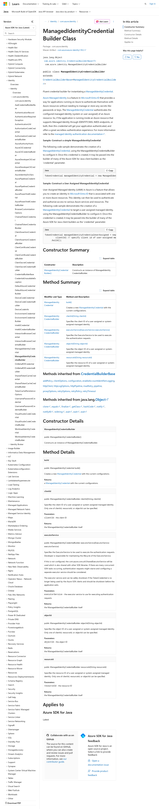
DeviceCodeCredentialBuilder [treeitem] (25, 279)
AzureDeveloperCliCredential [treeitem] (25, 136)
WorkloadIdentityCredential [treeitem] (25, 406)
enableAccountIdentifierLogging (98, 380)
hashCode (88, 406)
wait (68, 411)
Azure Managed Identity (55, 97)
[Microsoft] (5, 4)
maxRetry (88, 385)
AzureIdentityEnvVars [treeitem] (24, 149)
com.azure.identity (68, 21)
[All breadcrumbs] (45, 21)
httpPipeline (76, 385)
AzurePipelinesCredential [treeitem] (25, 155)
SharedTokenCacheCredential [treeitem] (25, 352)
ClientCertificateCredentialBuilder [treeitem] (25, 232)
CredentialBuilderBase (57, 80)
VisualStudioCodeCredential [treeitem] (25, 391)
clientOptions (60, 380)
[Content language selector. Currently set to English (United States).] (16, 793)
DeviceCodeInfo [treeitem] (22, 284)
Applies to (128, 42)
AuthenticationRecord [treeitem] (24, 87)
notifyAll (47, 411)
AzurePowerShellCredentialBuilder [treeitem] (25, 178)
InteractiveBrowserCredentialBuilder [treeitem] (25, 318)
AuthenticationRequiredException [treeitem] (25, 93)
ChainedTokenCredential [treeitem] (25, 194)
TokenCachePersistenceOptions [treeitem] (25, 368)
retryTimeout (89, 391)
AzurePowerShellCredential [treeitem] (25, 171)
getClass (76, 406)
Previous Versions (26, 800)
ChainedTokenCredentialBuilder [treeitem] (25, 201)
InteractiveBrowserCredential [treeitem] (25, 310)
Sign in (153, 3)
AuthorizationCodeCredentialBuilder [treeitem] (25, 113)
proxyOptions (49, 391)
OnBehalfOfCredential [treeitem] (24, 339)
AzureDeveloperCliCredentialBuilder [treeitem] (25, 144)
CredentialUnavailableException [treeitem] (25, 255)
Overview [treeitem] (14, 59)
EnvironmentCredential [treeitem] (25, 288)
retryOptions (63, 391)
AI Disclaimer (9, 800)
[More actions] (113, 21)
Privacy (63, 800)
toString (58, 411)
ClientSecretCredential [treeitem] (24, 237)
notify (99, 406)
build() (69, 302)
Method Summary (132, 30)
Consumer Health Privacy (82, 800)
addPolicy (48, 380)
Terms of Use (105, 800)
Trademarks (119, 800)
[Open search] (145, 3)
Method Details (131, 38)
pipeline (98, 385)
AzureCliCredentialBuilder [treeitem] (25, 129)
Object (100, 399)
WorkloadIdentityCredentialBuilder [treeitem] (25, 413)
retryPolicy (76, 391)
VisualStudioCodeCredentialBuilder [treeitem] (25, 398)
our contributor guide (57, 760)
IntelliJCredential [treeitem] (22, 300)
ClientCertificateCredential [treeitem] (25, 224)
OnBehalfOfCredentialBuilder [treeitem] (25, 345)
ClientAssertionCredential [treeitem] (25, 209)
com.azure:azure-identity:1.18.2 (71, 50)
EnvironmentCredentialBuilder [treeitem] (25, 294)
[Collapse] (32, 21)
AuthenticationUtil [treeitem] (23, 99)
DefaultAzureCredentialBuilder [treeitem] (25, 267)
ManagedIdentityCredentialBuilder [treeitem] (25, 333)
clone (45, 406)
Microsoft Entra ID (90, 97)
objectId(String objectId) (77, 343)
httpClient (48, 385)
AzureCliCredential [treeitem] (23, 122)
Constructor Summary (134, 26)
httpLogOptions (61, 385)
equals (55, 406)
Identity (53, 21)
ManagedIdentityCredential (99, 91)
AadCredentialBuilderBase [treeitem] (25, 82)
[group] (79, 176)
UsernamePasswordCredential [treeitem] (25, 375)
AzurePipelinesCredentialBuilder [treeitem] (25, 163)
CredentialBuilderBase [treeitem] (24, 249)
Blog (39, 800)
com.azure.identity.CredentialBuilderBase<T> (70, 61)
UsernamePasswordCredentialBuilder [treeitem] (25, 383)
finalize (65, 406)
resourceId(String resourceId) (79, 357)
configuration (74, 380)
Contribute (51, 800)
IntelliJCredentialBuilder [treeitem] (25, 304)
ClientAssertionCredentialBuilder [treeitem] (25, 216)
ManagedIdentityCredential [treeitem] (25, 325)
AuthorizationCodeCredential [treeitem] (25, 105)
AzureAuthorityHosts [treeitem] (24, 118)
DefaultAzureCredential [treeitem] (25, 261)
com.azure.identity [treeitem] (23, 75)
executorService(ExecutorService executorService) (88, 329)
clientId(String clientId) (76, 316)
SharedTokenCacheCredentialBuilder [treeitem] (25, 360)
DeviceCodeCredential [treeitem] (24, 272)
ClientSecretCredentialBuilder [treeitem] (25, 243)
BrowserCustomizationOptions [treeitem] (25, 186)
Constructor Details (132, 34)
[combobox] (19, 27)
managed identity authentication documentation (79, 133)
